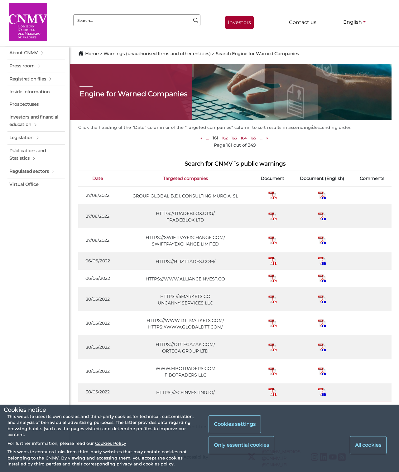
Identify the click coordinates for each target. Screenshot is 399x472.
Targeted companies (185, 178)
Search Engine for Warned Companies (257, 53)
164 (244, 138)
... (207, 138)
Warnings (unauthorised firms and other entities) (157, 53)
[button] (36, 53)
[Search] (195, 20)
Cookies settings (235, 424)
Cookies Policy (110, 443)
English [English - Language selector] (352, 22)
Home (92, 53)
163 (234, 138)
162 (225, 138)
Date (97, 178)
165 (253, 138)
